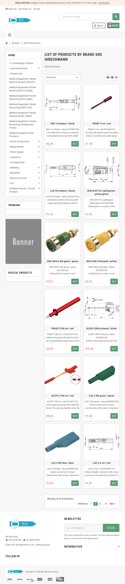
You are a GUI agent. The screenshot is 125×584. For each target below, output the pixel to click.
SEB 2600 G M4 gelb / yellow (101, 261)
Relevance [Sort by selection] (51, 77)
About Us (11, 9)
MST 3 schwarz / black (63, 123)
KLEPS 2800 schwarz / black (101, 328)
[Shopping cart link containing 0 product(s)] (113, 25)
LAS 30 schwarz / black (62, 190)
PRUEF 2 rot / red (101, 123)
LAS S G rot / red (102, 463)
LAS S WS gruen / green (101, 395)
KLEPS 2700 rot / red (62, 395)
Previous (81, 504)
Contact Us (25, 9)
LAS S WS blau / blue (62, 463)
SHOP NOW (103, 3)
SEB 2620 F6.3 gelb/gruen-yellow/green (101, 192)
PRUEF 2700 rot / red (62, 328)
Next (113, 504)
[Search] (89, 16)
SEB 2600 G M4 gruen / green (62, 261)
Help (36, 9)
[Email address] (83, 528)
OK (111, 527)
